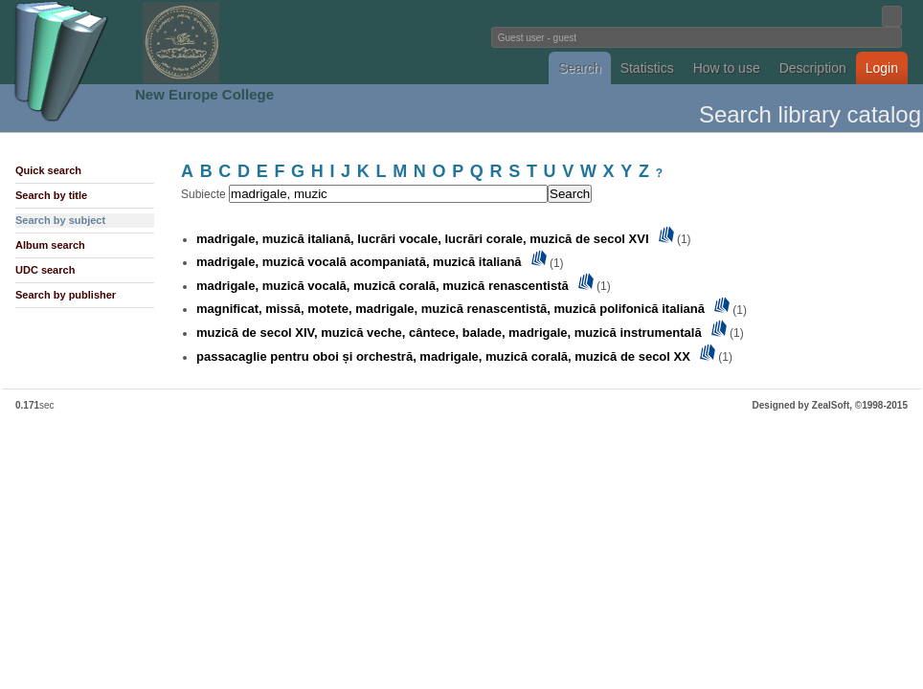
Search (579, 68)
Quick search (48, 170)
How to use (726, 68)
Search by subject (60, 220)
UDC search (45, 270)
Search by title (51, 195)
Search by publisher (65, 294)
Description (812, 68)
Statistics (647, 68)
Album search (50, 245)
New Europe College (204, 94)
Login (882, 68)
